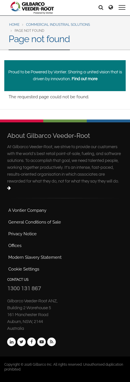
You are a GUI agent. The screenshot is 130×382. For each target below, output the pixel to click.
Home (14, 25)
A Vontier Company (27, 210)
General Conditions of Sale (34, 222)
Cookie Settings (23, 269)
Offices (14, 245)
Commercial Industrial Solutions (58, 25)
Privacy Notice (22, 233)
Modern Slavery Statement (35, 257)
